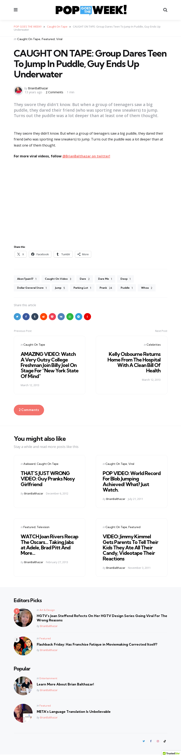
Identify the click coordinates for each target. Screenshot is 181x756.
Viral (59, 39)
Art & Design (47, 611)
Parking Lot (87, 289)
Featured (48, 39)
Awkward (29, 464)
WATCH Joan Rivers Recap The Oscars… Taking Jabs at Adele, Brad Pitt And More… (49, 545)
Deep (133, 279)
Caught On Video (61, 279)
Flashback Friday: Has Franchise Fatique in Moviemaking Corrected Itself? (97, 645)
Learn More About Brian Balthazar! (65, 685)
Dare (90, 279)
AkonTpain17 (28, 279)
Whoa (156, 289)
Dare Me (111, 279)
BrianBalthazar (38, 88)
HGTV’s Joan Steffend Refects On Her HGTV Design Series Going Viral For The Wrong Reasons (102, 619)
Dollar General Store (33, 289)
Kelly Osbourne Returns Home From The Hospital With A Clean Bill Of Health (134, 363)
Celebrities (154, 345)
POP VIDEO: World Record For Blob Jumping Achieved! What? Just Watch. (132, 482)
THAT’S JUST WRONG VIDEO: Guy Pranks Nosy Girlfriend (48, 479)
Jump (63, 289)
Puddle (134, 289)
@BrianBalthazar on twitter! (86, 156)
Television (43, 528)
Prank (112, 289)
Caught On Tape (28, 39)
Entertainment (48, 679)
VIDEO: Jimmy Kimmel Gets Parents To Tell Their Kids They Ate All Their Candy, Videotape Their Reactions (130, 548)
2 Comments (55, 92)
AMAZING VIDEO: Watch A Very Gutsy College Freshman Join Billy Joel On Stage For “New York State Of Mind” (49, 366)
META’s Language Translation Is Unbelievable (74, 712)
